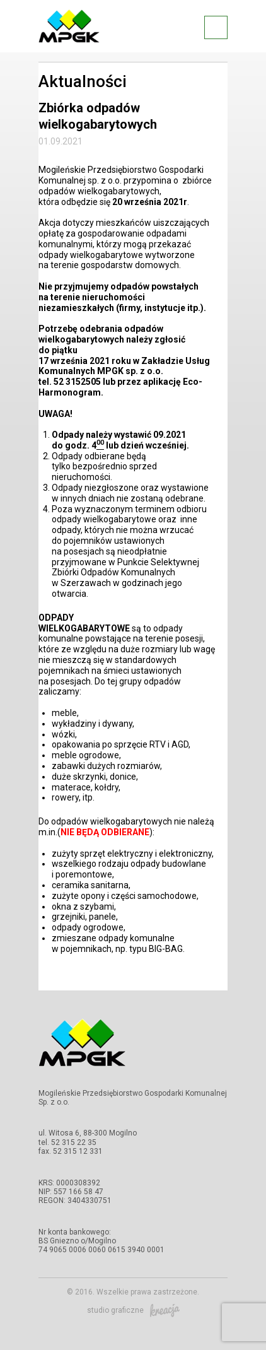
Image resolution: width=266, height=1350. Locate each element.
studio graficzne (133, 1310)
